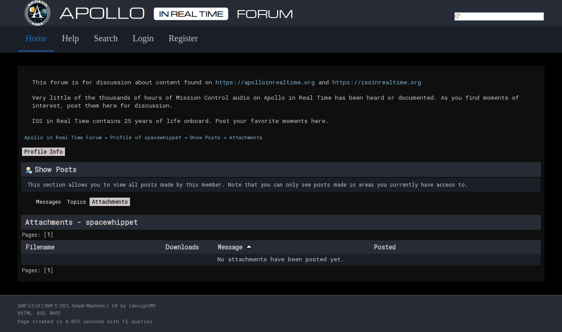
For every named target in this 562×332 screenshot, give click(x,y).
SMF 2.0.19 (29, 305)
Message (235, 247)
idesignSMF (142, 306)
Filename (39, 247)
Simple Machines (88, 305)
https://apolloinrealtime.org (265, 82)
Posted (385, 247)
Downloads (182, 247)
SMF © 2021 (56, 305)
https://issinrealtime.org (376, 82)
